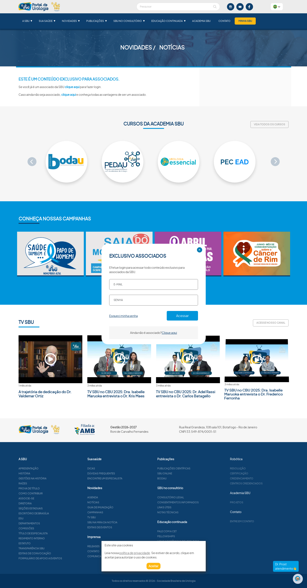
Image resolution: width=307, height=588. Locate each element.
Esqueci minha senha (123, 316)
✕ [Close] (199, 249)
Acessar (182, 315)
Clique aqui (169, 332)
